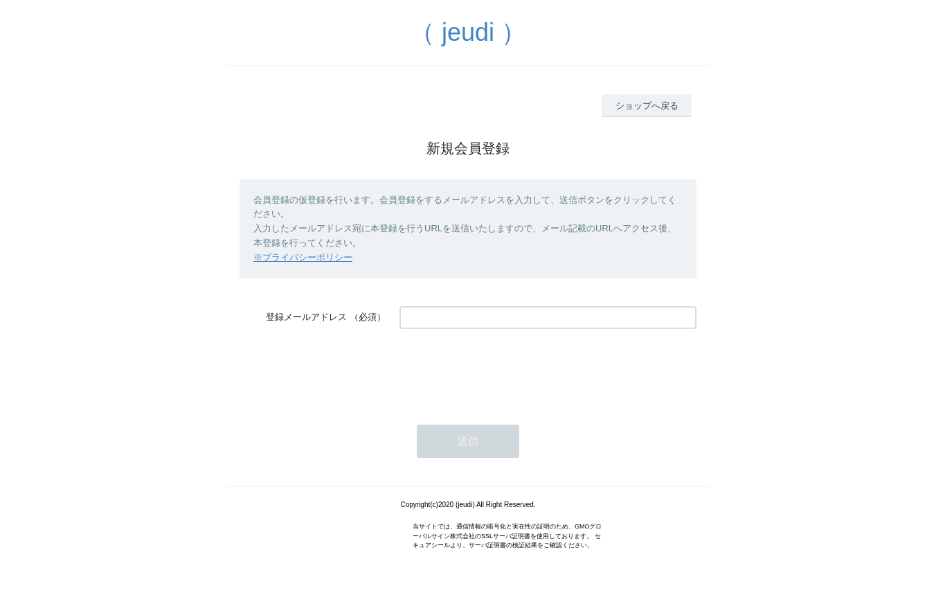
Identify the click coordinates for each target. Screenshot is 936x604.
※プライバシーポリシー (302, 257)
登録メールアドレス (306, 317)
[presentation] (504, 370)
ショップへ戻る (646, 105)
